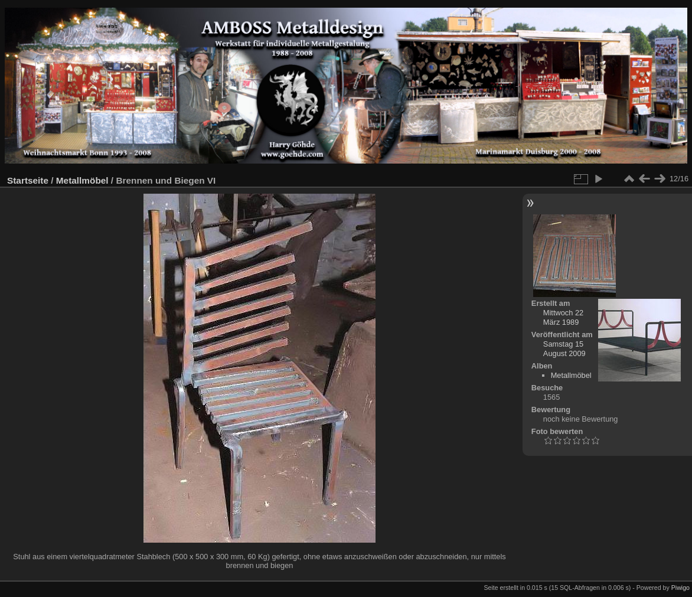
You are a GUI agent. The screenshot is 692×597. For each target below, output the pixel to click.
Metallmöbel (82, 180)
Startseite (27, 180)
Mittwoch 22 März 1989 (563, 317)
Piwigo (680, 587)
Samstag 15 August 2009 (564, 349)
